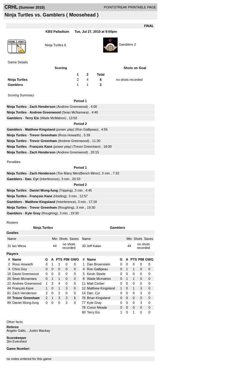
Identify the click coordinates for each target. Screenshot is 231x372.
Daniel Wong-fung (43, 190)
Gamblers (126, 44)
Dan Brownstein (98, 264)
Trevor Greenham (43, 135)
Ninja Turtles (54, 45)
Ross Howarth (69, 135)
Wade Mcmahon (99, 278)
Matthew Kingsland (40, 129)
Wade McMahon (53, 118)
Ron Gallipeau (86, 129)
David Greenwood (25, 274)
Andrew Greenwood (72, 106)
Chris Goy (19, 269)
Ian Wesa (19, 246)
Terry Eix (32, 118)
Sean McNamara (75, 112)
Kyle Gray (32, 213)
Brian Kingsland (98, 298)
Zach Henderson (42, 106)
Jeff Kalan (94, 246)
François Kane (40, 146)
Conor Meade (97, 307)
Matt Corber (95, 283)
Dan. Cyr (31, 179)
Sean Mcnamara (24, 278)
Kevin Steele (96, 274)
